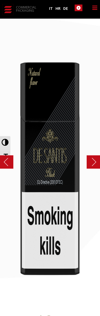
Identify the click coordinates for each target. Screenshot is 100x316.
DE (65, 8)
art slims (9, 162)
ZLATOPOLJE (90, 162)
